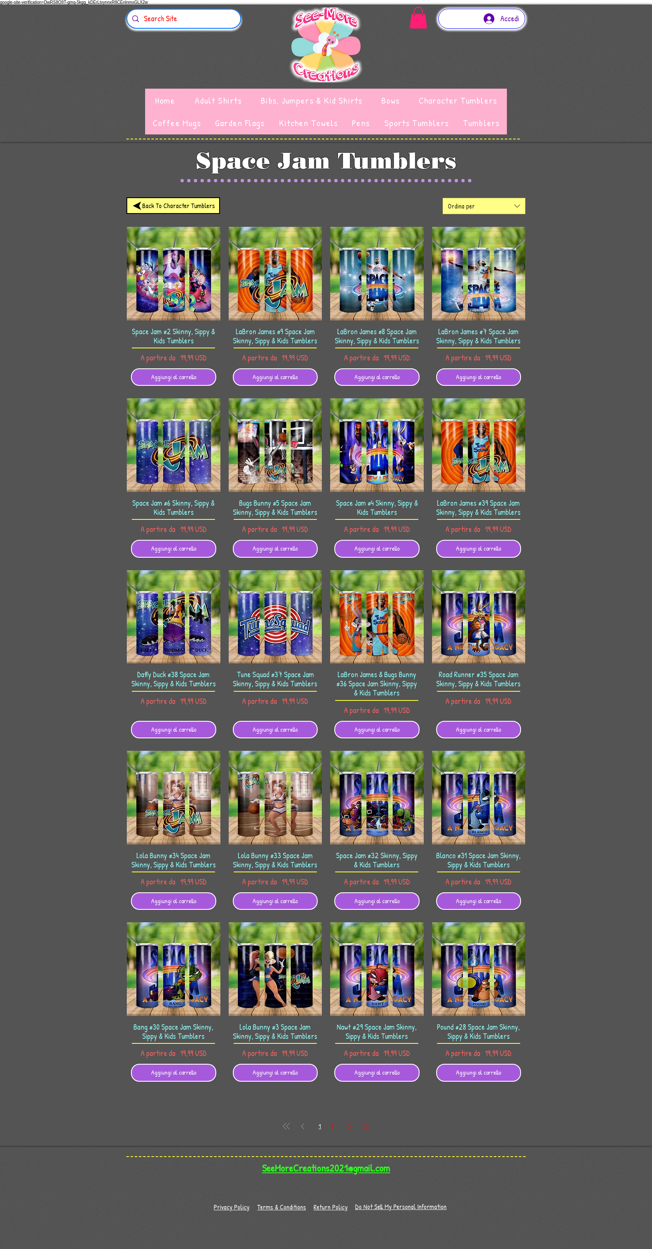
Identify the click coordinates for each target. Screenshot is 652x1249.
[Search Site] (183, 19)
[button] (418, 18)
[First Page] (286, 1126)
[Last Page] (365, 1126)
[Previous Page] (303, 1126)
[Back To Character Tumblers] (173, 205)
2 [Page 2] (332, 1126)
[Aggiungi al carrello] (173, 377)
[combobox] (484, 206)
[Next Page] (349, 1126)
